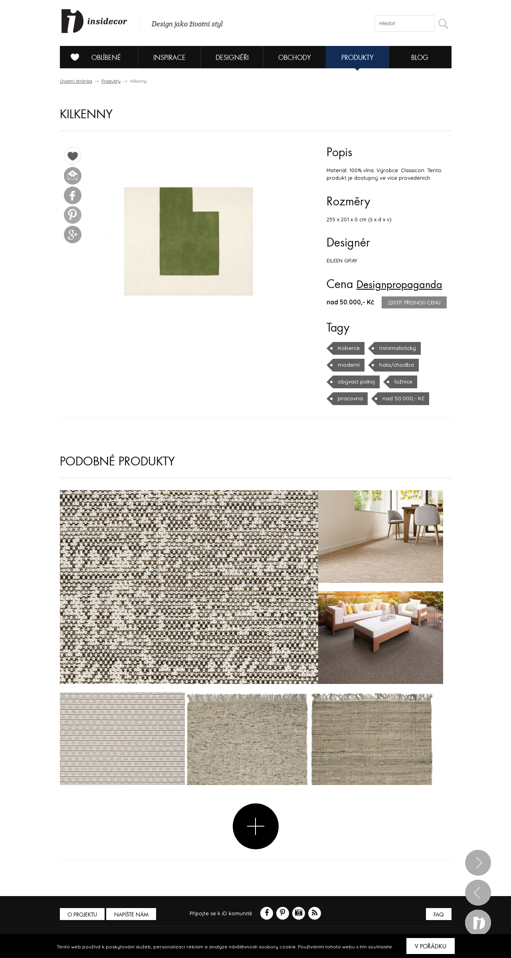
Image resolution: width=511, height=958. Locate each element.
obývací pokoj (356, 381)
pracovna (350, 398)
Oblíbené (93, 57)
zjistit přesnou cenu (414, 303)
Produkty (357, 58)
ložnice (402, 381)
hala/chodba (394, 365)
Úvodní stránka (76, 81)
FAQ (438, 914)
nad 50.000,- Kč (400, 398)
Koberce (348, 348)
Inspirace (169, 58)
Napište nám (133, 914)
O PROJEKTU (83, 914)
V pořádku (430, 946)
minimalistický (395, 348)
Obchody (294, 58)
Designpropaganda (404, 284)
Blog (419, 58)
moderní (348, 365)
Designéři (232, 58)
